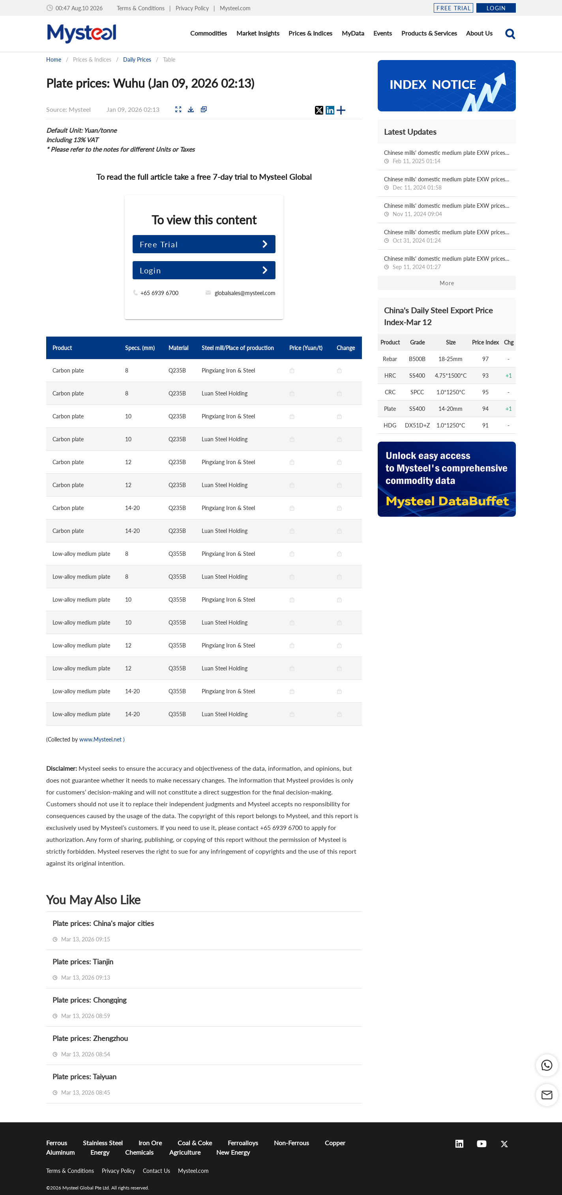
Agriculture (184, 1152)
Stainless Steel (103, 1142)
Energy (99, 1152)
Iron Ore (150, 1142)
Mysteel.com (235, 8)
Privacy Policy (193, 8)
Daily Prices (137, 59)
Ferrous (56, 1142)
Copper (335, 1142)
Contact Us (157, 1170)
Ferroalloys (243, 1142)
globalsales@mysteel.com (245, 293)
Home (53, 59)
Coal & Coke (195, 1142)
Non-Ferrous (291, 1142)
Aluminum (60, 1152)
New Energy (233, 1152)
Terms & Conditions (141, 8)
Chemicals (139, 1152)
